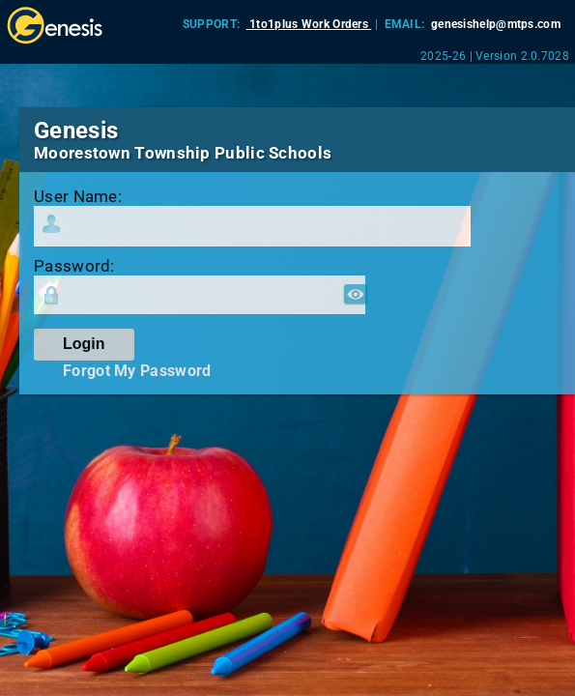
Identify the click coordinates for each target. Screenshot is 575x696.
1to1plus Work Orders (309, 24)
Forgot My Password (137, 371)
